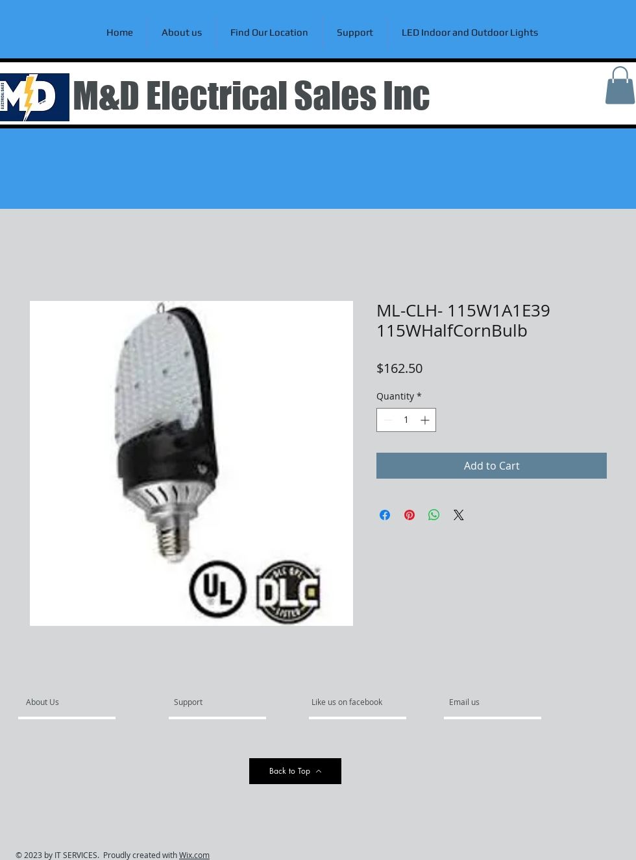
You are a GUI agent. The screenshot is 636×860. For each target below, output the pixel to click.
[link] (620, 85)
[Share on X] (459, 515)
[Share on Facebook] (385, 515)
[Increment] (426, 420)
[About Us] (75, 702)
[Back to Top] (295, 771)
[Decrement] (386, 420)
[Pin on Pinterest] (409, 515)
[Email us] (484, 702)
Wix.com (194, 855)
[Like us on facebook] (350, 702)
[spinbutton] (406, 420)
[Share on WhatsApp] (434, 515)
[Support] (205, 702)
